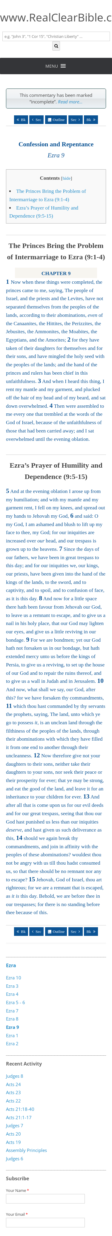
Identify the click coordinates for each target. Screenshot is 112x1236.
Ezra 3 (12, 986)
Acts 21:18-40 (20, 1109)
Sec (38, 119)
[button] (51, 66)
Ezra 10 (13, 978)
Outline (59, 119)
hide (66, 178)
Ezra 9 (12, 1027)
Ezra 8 (12, 1019)
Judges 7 (14, 1125)
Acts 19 (13, 1142)
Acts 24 (13, 1084)
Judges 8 (14, 1076)
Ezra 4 (12, 994)
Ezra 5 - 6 (15, 1002)
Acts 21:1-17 (19, 1117)
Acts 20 (13, 1134)
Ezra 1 (12, 1035)
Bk (23, 119)
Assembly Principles (26, 1150)
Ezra (11, 965)
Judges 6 (14, 1158)
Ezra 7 (12, 1011)
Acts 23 (13, 1092)
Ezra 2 (12, 1043)
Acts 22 (13, 1101)
